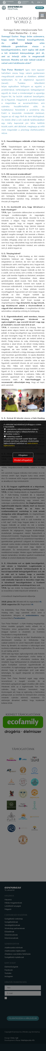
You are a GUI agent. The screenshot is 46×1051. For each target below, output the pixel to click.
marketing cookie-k (13, 436)
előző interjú (22, 43)
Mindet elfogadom (23, 460)
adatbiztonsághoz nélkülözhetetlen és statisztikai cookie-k (21, 433)
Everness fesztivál (8, 2)
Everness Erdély (23, 2)
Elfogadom (23, 455)
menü (42, 15)
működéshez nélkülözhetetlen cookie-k (21, 429)
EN (40, 2)
